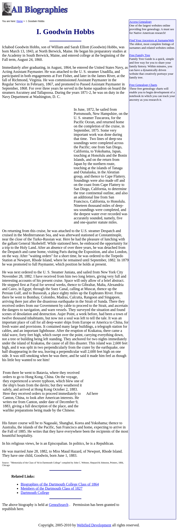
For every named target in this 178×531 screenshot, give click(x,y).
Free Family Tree (139, 55)
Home (19, 21)
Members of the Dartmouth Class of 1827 (52, 488)
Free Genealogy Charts (143, 85)
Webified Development (94, 525)
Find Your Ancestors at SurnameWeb (151, 40)
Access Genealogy (140, 21)
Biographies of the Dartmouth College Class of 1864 (60, 484)
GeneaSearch (58, 505)
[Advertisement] (37, 164)
